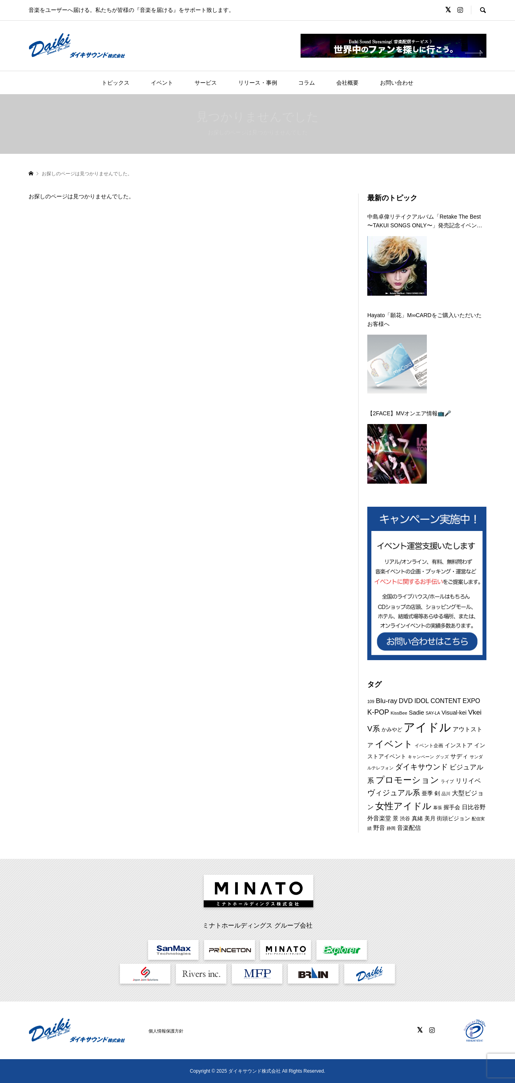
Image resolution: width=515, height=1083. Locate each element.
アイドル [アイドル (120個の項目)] (427, 727)
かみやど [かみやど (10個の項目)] (392, 729)
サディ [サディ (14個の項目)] (459, 756)
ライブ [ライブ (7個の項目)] (447, 781)
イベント (162, 82)
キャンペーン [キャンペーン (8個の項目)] (421, 756)
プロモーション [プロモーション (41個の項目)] (407, 780)
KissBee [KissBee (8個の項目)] (399, 713)
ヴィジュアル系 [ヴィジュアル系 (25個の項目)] (393, 793)
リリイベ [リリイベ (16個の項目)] (468, 780)
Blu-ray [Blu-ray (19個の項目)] (386, 701)
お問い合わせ (396, 82)
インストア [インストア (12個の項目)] (459, 745)
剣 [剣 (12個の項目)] (437, 793)
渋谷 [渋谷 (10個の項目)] (405, 818)
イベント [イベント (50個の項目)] (394, 744)
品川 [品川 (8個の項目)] (446, 793)
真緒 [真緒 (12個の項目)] (417, 818)
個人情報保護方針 (166, 1031)
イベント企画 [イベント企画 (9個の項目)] (429, 745)
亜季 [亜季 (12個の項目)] (427, 793)
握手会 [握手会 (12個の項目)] (452, 807)
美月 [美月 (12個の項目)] (430, 818)
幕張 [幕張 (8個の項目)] (437, 807)
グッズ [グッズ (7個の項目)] (442, 756)
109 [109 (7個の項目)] (370, 701)
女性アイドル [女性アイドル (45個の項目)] (403, 806)
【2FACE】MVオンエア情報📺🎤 (409, 413)
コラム (306, 82)
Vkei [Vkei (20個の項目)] (475, 712)
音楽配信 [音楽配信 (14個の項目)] (409, 827)
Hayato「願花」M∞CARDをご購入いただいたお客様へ (424, 319)
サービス (206, 82)
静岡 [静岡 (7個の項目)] (391, 828)
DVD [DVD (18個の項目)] (406, 701)
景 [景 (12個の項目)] (395, 818)
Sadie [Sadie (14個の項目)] (416, 712)
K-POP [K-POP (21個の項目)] (378, 712)
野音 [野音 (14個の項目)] (379, 827)
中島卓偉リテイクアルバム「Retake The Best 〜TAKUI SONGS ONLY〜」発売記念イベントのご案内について (424, 221)
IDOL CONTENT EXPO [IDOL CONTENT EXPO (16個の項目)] (447, 700)
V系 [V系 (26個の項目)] (373, 729)
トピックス (115, 82)
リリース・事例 (257, 82)
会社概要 (347, 82)
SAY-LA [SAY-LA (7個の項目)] (433, 713)
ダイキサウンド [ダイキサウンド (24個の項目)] (421, 767)
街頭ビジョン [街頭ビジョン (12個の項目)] (453, 818)
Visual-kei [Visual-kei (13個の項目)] (454, 712)
